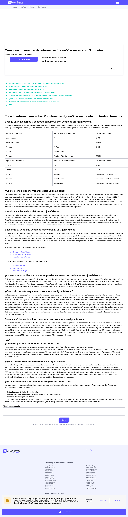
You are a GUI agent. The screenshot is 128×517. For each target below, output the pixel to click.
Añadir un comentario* (64, 409)
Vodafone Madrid (49, 485)
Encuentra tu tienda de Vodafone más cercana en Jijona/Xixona (30, 92)
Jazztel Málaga (90, 485)
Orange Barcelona (49, 467)
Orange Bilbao (48, 469)
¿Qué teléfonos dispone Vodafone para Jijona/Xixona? (27, 86)
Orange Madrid (49, 472)
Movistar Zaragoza (91, 475)
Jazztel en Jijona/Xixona (21, 256)
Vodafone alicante (19, 265)
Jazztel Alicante (90, 477)
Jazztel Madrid (90, 483)
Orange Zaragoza (49, 477)
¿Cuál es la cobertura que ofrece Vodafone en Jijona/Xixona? (29, 98)
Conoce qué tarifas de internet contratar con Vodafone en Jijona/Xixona (33, 101)
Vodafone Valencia (50, 488)
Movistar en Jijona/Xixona (22, 253)
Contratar (24, 59)
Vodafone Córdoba (50, 482)
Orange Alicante (49, 466)
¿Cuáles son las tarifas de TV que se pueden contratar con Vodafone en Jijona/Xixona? (38, 95)
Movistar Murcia (90, 472)
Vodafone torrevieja (20, 269)
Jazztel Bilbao (90, 480)
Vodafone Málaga (49, 483)
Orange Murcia (49, 474)
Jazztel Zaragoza (91, 488)
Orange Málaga (49, 471)
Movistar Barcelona (91, 469)
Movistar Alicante (91, 467)
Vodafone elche (18, 267)
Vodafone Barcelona (50, 480)
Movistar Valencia (91, 474)
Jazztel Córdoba (90, 482)
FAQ (10, 104)
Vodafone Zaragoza (91, 466)
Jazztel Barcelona (91, 479)
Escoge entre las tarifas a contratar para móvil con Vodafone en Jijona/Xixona (35, 83)
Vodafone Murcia (49, 487)
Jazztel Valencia (90, 487)
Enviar (64, 419)
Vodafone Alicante (49, 479)
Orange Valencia (49, 475)
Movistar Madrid (90, 471)
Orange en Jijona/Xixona (21, 251)
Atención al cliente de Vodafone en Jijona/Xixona (25, 89)
